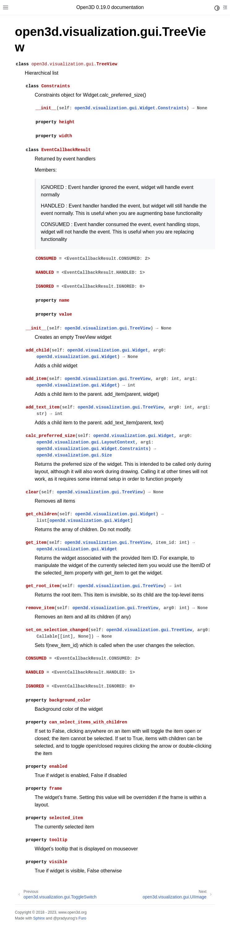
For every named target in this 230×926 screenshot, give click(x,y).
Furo (82, 918)
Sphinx (39, 918)
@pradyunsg (64, 918)
